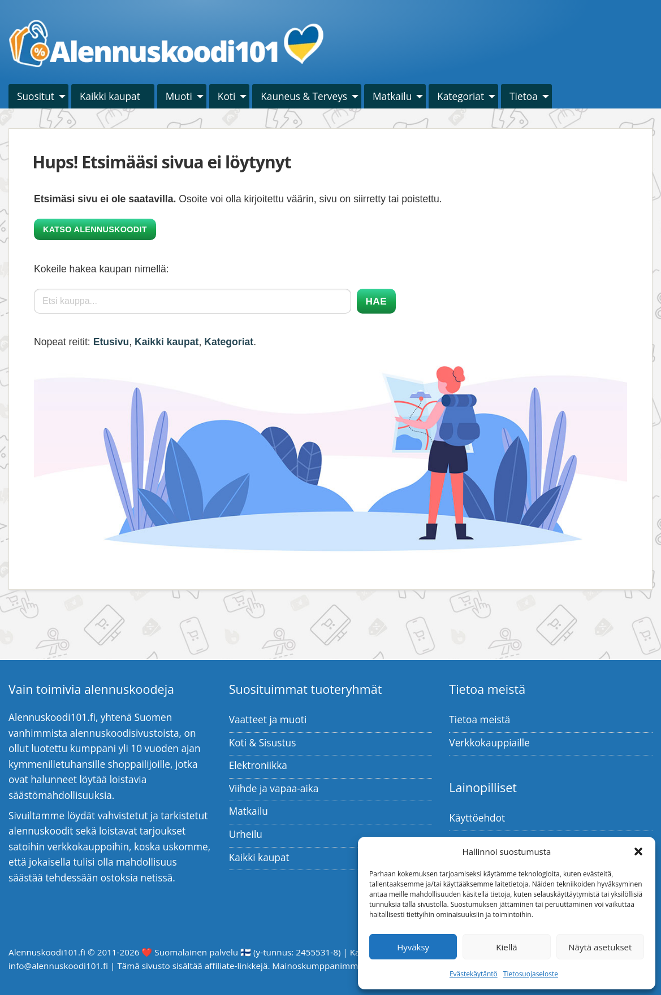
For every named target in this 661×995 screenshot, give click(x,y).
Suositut (35, 96)
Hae (376, 301)
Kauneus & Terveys (304, 96)
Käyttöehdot (477, 817)
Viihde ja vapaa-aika (274, 788)
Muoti (179, 96)
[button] (638, 851)
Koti (226, 96)
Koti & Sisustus (262, 742)
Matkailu (392, 96)
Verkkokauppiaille (489, 742)
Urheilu (245, 834)
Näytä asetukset (600, 947)
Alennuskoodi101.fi (46, 952)
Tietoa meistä (479, 719)
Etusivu (111, 341)
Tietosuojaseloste (530, 974)
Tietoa (523, 96)
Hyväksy (413, 947)
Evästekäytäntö (474, 974)
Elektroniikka (258, 765)
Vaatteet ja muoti (268, 719)
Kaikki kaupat (110, 96)
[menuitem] (38, 96)
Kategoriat (460, 96)
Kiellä (506, 947)
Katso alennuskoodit (95, 229)
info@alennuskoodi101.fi (58, 965)
